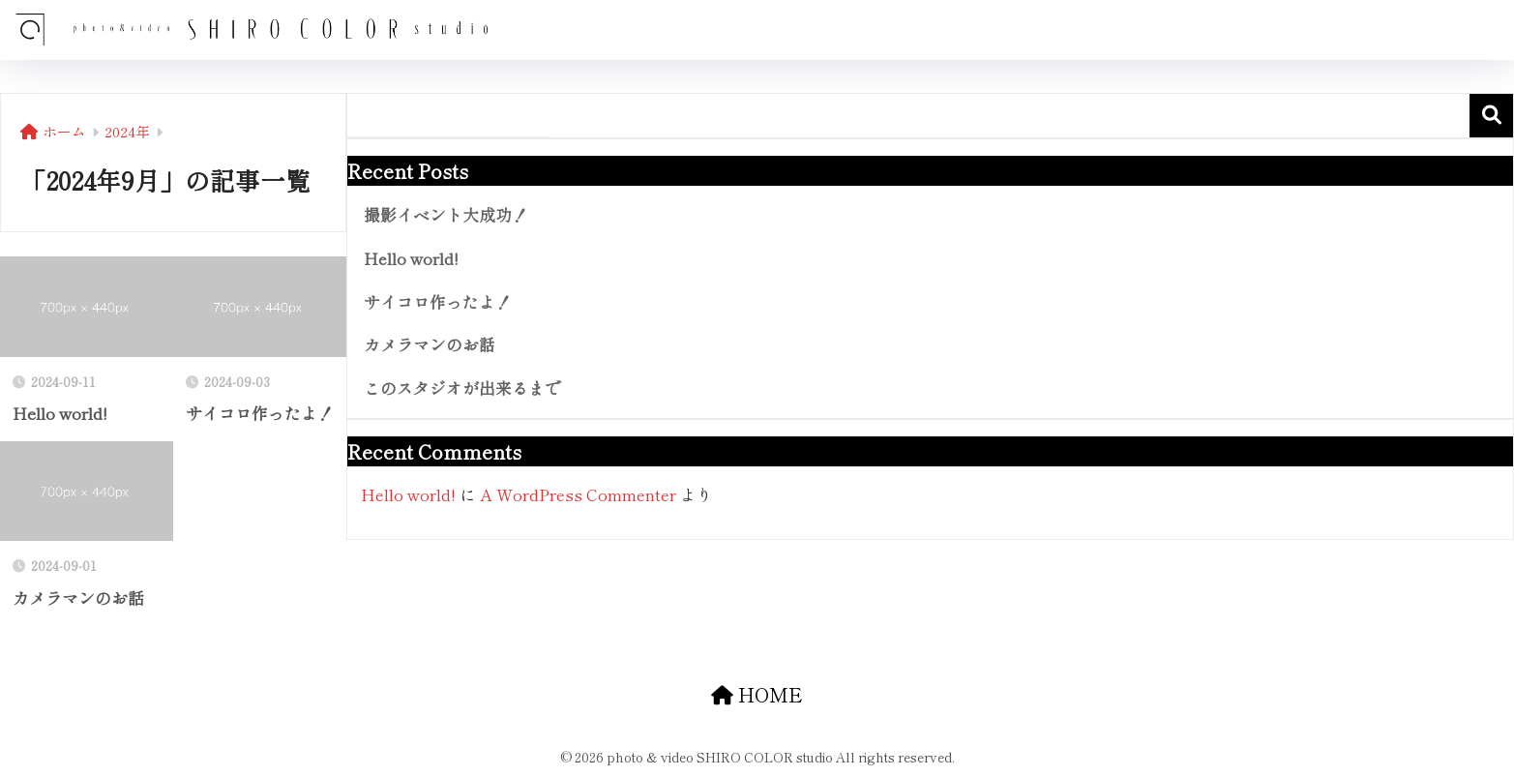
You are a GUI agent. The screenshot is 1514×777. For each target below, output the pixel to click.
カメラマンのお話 (429, 344)
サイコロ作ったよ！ (438, 302)
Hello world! (411, 258)
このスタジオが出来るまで (462, 388)
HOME (757, 694)
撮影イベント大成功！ (446, 214)
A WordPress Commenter (578, 494)
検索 (1491, 115)
